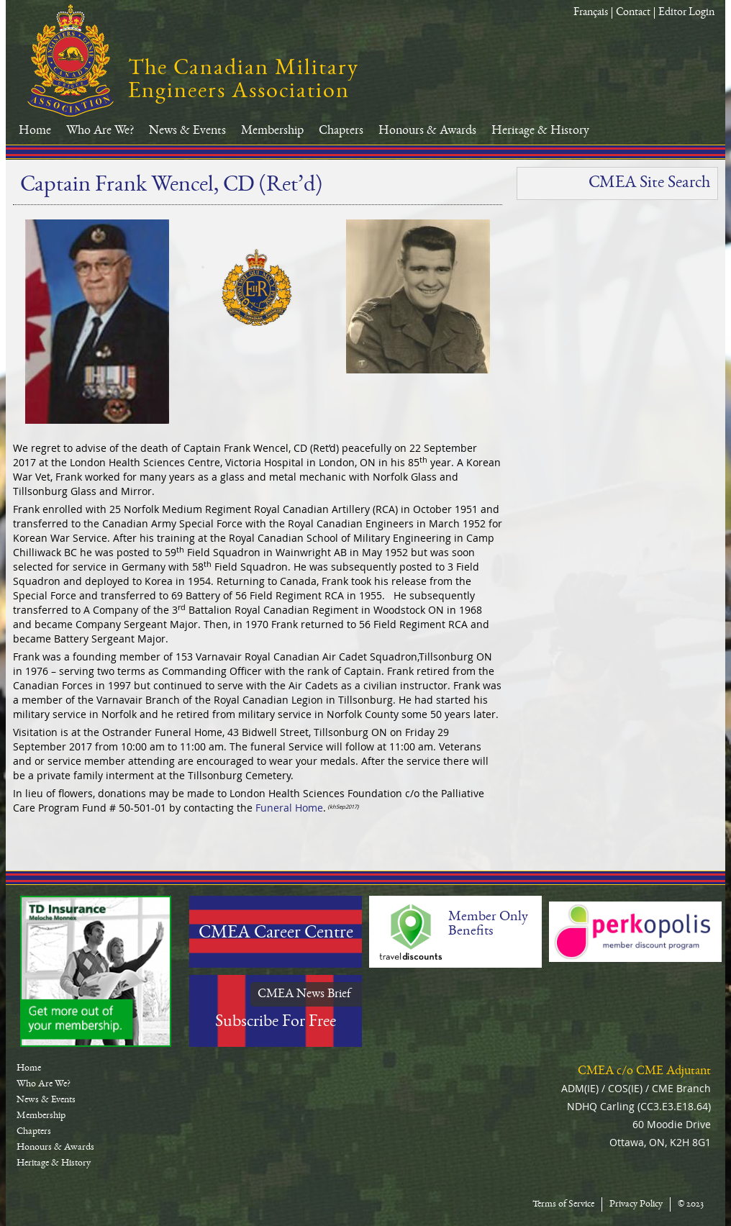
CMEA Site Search (649, 183)
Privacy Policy (636, 1204)
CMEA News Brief (304, 994)
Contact (633, 13)
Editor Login (686, 13)
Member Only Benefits (488, 924)
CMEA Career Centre (276, 934)
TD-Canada (95, 971)
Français (590, 13)
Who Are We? (100, 130)
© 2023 (691, 1204)
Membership (272, 130)
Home (35, 130)
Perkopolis (635, 932)
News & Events (187, 130)
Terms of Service (563, 1204)
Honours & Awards (427, 130)
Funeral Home (289, 807)
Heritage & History (540, 130)
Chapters (341, 130)
